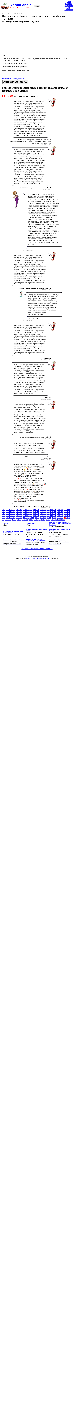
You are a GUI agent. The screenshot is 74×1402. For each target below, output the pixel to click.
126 (68, 514)
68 (30, 520)
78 (6, 520)
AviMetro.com (41, 558)
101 (17, 518)
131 (51, 514)
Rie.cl (48, 558)
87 (53, 518)
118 (27, 516)
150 (54, 512)
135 (37, 514)
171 (51, 510)
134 (41, 514)
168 (61, 510)
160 (20, 512)
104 (7, 518)
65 (37, 520)
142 (13, 514)
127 (65, 514)
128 (61, 514)
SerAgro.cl (28, 558)
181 (17, 510)
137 (30, 514)
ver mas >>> (37, 532)
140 (20, 514)
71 (23, 520)
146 (68, 512)
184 (7, 510)
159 (24, 512)
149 (58, 512)
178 (27, 510)
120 (20, 516)
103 (10, 518)
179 (24, 510)
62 (44, 520)
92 (41, 518)
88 (50, 518)
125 (3, 516)
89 (48, 518)
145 (3, 514)
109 (58, 516)
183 (10, 510)
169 (58, 510)
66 (35, 520)
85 (58, 518)
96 (31, 518)
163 (10, 512)
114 (41, 516)
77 (8, 520)
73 (18, 520)
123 (10, 516)
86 (55, 518)
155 (37, 512)
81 (67, 518)
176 (34, 510)
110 (54, 516)
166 (68, 510)
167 (65, 510)
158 (27, 512)
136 (34, 514)
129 (58, 514)
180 (20, 510)
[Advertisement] (31, 38)
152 (48, 512)
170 (54, 510)
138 (27, 514)
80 (69, 518)
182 (13, 510)
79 (3, 520)
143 (10, 514)
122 (13, 516)
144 (7, 514)
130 (54, 514)
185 (3, 510)
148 (61, 512)
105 (3, 518)
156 (34, 512)
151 (51, 512)
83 (62, 518)
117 (30, 516)
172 (48, 510)
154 (41, 512)
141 (17, 514)
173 (44, 510)
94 (36, 518)
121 (17, 516)
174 (41, 510)
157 (30, 512)
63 (42, 520)
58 (54, 520)
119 (24, 516)
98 (26, 518)
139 (24, 514)
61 (47, 520)
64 (40, 520)
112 (48, 516)
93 (38, 518)
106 (68, 516)
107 (65, 516)
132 (48, 514)
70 (25, 520)
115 (37, 516)
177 (30, 510)
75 (13, 520)
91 (43, 518)
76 (10, 520)
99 (24, 518)
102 (13, 518)
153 (44, 512)
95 (33, 518)
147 (65, 512)
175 (37, 510)
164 (7, 512)
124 (7, 516)
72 (20, 520)
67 (32, 520)
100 (20, 518)
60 (49, 520)
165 (3, 512)
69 (27, 520)
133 (44, 514)
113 (44, 516)
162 (13, 512)
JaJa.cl (34, 558)
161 (17, 512)
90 (45, 518)
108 (61, 516)
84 (60, 518)
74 (15, 520)
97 (28, 518)
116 (34, 516)
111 (51, 516)
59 (52, 520)
